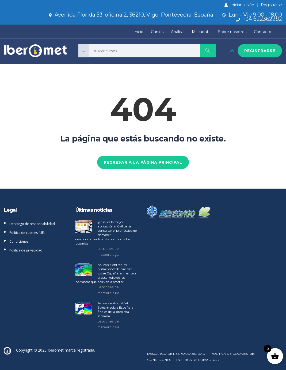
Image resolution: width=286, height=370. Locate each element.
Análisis (177, 31)
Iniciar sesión (239, 5)
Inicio (138, 31)
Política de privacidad (25, 250)
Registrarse (271, 5)
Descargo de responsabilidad (32, 224)
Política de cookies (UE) (26, 232)
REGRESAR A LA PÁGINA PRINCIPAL (143, 162)
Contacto (262, 31)
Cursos (157, 31)
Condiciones (18, 241)
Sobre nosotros (232, 31)
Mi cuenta (201, 31)
